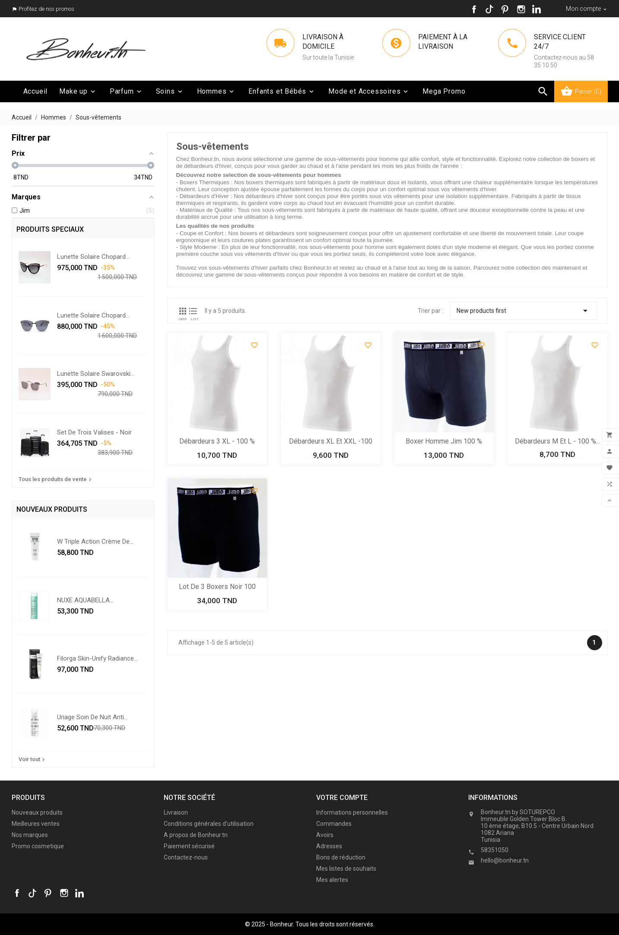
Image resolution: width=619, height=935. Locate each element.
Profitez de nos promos (46, 9)
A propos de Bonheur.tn (196, 834)
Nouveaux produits (37, 812)
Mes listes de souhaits (346, 868)
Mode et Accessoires (368, 91)
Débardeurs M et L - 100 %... (557, 441)
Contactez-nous (186, 857)
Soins (170, 91)
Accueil (35, 91)
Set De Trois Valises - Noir (94, 432)
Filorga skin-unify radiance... (97, 658)
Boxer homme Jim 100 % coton (444, 442)
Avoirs (324, 834)
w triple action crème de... (95, 541)
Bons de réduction (340, 857)
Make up (78, 91)
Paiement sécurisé (189, 846)
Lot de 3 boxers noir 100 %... (217, 587)
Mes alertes (332, 879)
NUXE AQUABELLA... (85, 600)
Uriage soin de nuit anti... (92, 717)
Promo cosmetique (38, 846)
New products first (523, 310)
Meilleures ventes (36, 823)
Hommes (216, 91)
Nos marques (30, 834)
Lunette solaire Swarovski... (95, 374)
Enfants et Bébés (281, 91)
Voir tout (33, 759)
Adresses (329, 846)
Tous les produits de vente (56, 479)
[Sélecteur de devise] (587, 8)
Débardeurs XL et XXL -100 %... (330, 442)
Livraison (176, 812)
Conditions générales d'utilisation (209, 823)
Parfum (126, 91)
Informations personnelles (352, 812)
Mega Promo (443, 91)
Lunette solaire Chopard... (93, 257)
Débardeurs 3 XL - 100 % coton (217, 442)
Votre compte (342, 797)
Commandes (334, 823)
